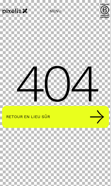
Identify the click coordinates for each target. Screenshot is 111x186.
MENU (55, 11)
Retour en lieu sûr (55, 117)
